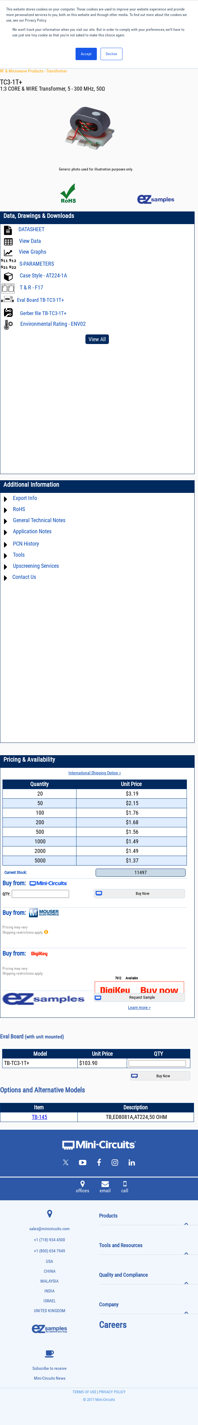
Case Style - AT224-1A (43, 275)
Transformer (56, 70)
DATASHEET (31, 229)
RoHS (19, 509)
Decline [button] (111, 54)
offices (82, 1188)
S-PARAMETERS (36, 263)
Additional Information (31, 484)
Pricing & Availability (29, 759)
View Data (30, 241)
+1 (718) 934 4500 (49, 1240)
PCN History (26, 543)
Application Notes (32, 531)
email (105, 1188)
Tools (19, 554)
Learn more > (139, 1007)
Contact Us (24, 577)
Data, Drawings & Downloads (38, 215)
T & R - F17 (31, 287)
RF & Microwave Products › (23, 70)
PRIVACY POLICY (112, 1392)
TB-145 (39, 1117)
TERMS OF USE (84, 1392)
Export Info (25, 498)
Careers (112, 1325)
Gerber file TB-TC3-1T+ (43, 313)
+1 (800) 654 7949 (49, 1251)
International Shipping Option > (94, 772)
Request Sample (125, 997)
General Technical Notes (39, 520)
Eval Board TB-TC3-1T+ (40, 300)
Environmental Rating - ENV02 (53, 324)
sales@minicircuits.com (49, 1228)
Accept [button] (86, 54)
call (124, 1188)
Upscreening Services (36, 566)
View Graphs (32, 251)
